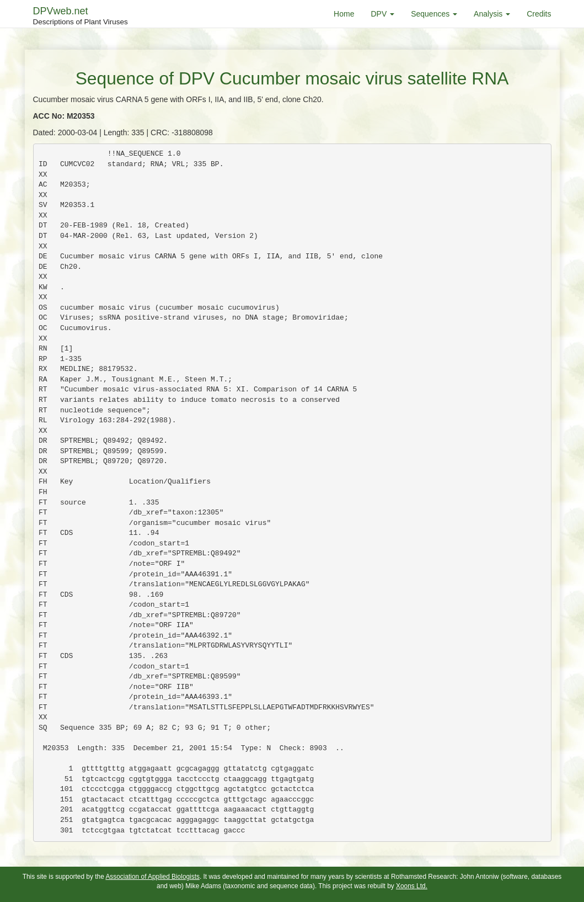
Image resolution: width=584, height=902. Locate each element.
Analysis (492, 13)
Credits (539, 13)
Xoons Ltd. (411, 886)
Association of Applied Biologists (152, 876)
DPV (382, 13)
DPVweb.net (80, 17)
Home (344, 13)
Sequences (434, 13)
